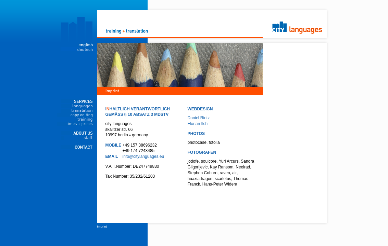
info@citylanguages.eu (143, 156)
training (78, 120)
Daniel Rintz (199, 117)
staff (78, 138)
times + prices (78, 124)
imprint (102, 226)
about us (78, 133)
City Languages (195, 21)
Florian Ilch (198, 123)
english (79, 45)
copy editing (78, 115)
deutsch (79, 49)
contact (78, 147)
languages (78, 106)
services (78, 101)
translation (78, 111)
